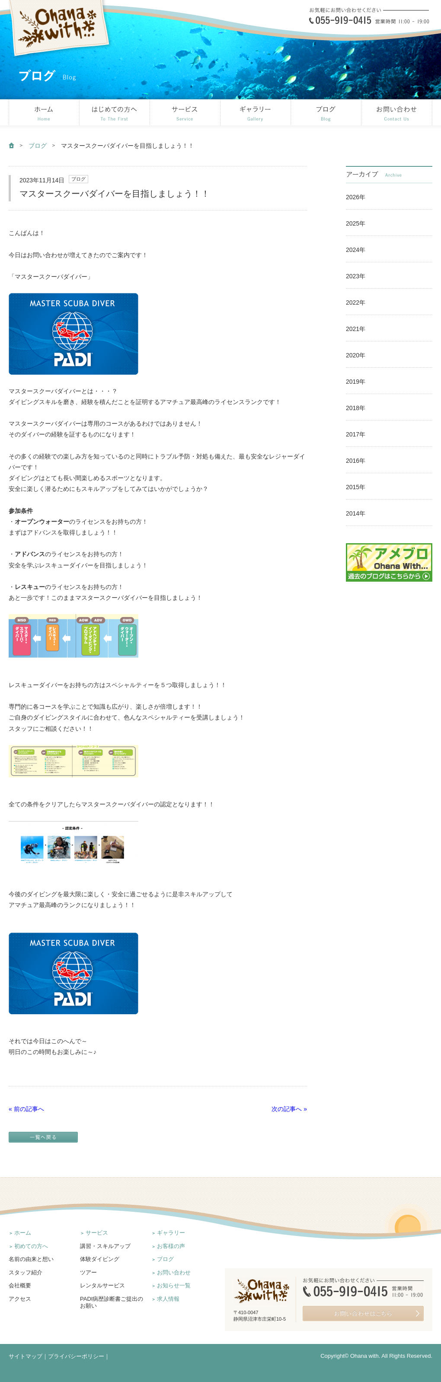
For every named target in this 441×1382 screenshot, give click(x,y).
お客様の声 (171, 1246)
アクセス (20, 1299)
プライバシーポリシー (76, 1356)
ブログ (38, 145)
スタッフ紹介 (25, 1272)
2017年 (355, 434)
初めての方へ (31, 1246)
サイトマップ (25, 1356)
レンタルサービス (102, 1285)
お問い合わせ (174, 1272)
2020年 (355, 355)
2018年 (355, 407)
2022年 (355, 302)
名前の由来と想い (31, 1259)
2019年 (355, 381)
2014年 (355, 513)
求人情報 (168, 1299)
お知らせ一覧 (174, 1285)
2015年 (355, 487)
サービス (97, 1232)
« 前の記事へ (26, 1108)
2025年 (355, 223)
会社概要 (20, 1285)
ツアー (88, 1272)
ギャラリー (171, 1232)
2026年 (355, 197)
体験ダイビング (99, 1259)
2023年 (355, 276)
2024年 (355, 249)
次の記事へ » (289, 1108)
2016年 (355, 460)
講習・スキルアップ (105, 1246)
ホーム (22, 1232)
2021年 (355, 328)
